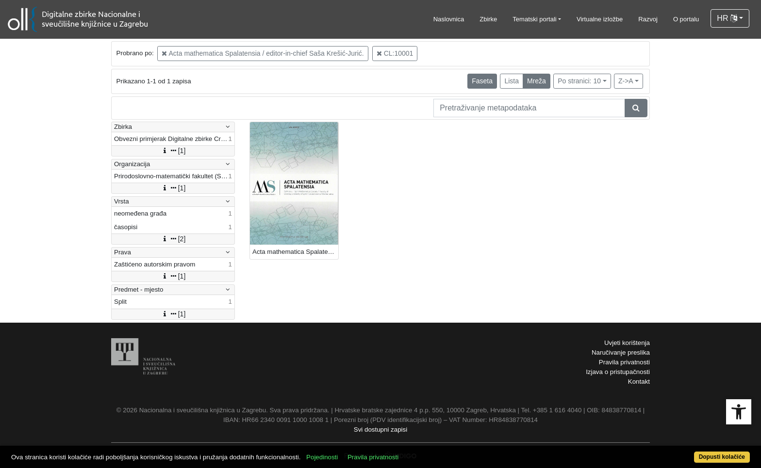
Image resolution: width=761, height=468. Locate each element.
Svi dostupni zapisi (380, 429)
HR (727, 18)
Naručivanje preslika (621, 352)
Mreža (536, 81)
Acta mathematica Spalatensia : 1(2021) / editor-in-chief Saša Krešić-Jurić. (295, 251)
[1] (173, 151)
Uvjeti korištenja (627, 342)
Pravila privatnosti (624, 362)
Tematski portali (534, 19)
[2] (173, 239)
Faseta (482, 81)
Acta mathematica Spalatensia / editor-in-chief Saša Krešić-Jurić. (263, 53)
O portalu (686, 19)
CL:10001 (395, 53)
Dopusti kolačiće (722, 456)
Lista (511, 81)
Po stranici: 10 (579, 81)
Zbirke (488, 19)
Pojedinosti (322, 457)
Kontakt (639, 381)
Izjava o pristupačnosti (618, 371)
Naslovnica (448, 19)
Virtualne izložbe (600, 19)
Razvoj (648, 19)
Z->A (625, 81)
